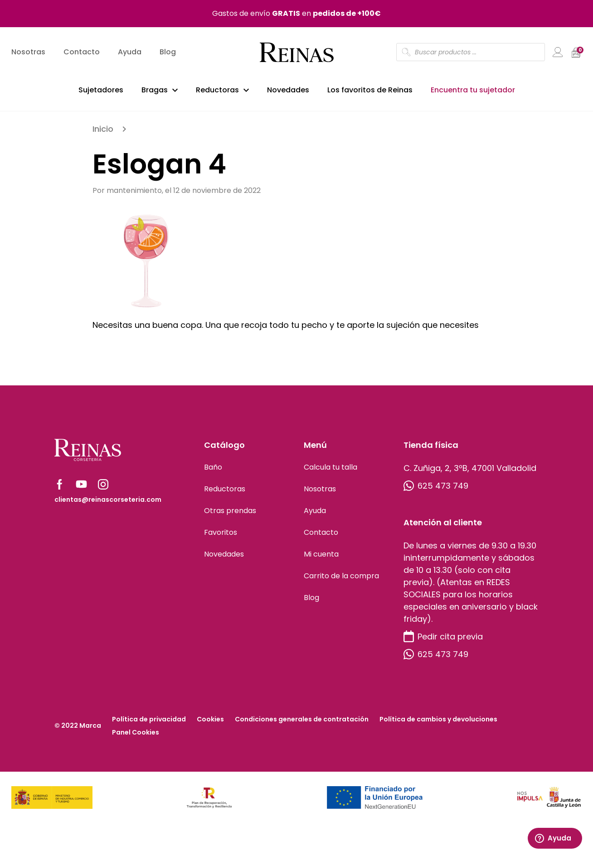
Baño (213, 470)
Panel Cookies (135, 735)
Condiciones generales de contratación (302, 721)
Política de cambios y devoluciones (438, 721)
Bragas (154, 90)
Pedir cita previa (443, 639)
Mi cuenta (321, 557)
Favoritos (220, 535)
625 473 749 (435, 488)
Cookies (210, 721)
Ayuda (129, 52)
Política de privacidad (149, 721)
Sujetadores (100, 90)
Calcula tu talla (330, 470)
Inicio (102, 131)
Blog (168, 52)
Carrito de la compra (341, 578)
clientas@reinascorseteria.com (107, 502)
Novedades (288, 90)
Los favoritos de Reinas (370, 90)
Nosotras (28, 52)
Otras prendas (230, 513)
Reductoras (217, 90)
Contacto (81, 52)
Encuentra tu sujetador (473, 90)
